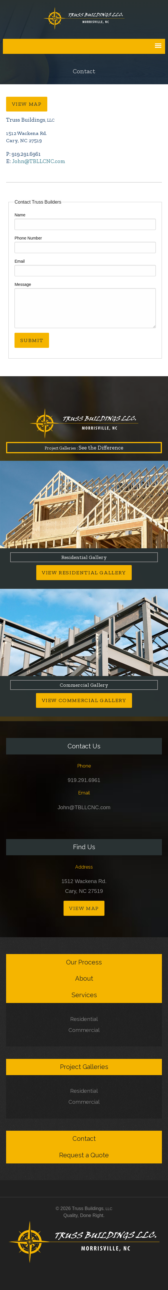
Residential (84, 1019)
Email (20, 261)
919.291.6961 (84, 780)
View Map (27, 104)
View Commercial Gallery (84, 700)
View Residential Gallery (84, 572)
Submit (32, 340)
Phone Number (28, 238)
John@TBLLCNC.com (38, 161)
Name (20, 215)
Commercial (84, 1030)
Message (23, 284)
